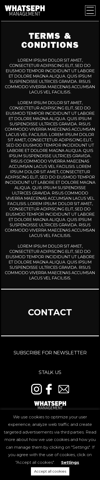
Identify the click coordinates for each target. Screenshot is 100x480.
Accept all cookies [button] (50, 471)
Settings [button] (70, 462)
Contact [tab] (50, 312)
